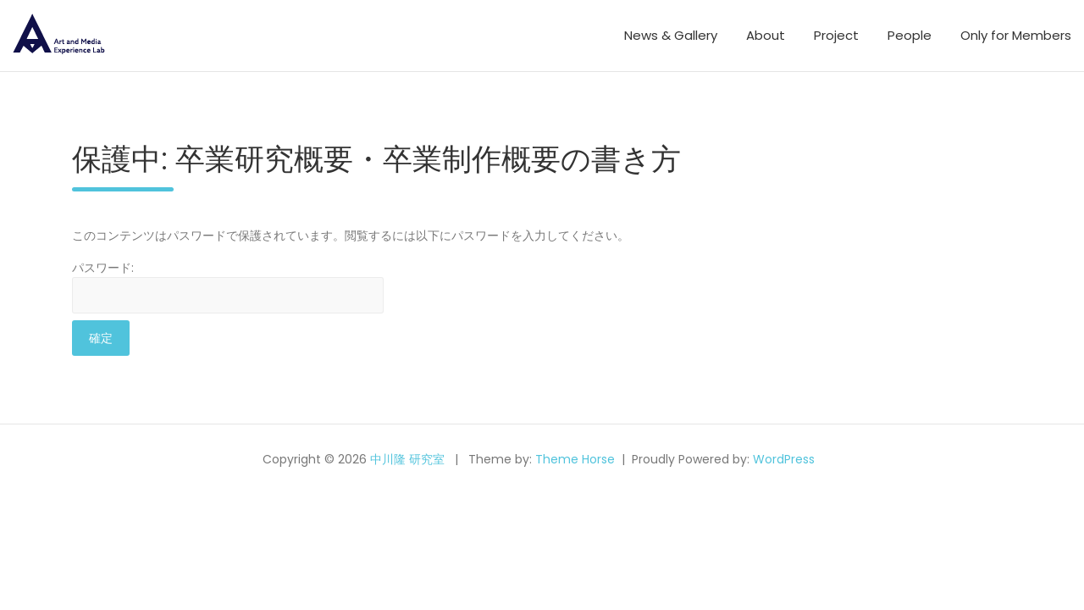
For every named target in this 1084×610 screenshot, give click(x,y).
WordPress (784, 459)
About (765, 35)
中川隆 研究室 (407, 459)
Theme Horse (575, 459)
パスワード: (228, 286)
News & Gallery (670, 35)
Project (836, 35)
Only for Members (1015, 35)
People (910, 35)
